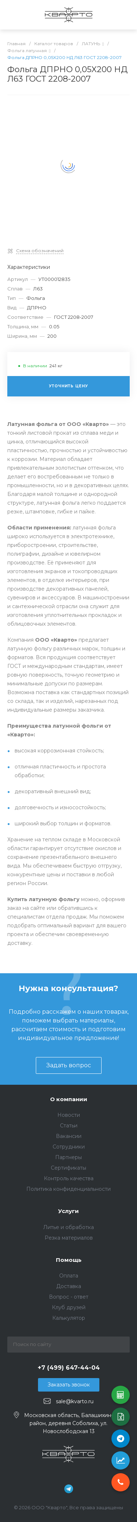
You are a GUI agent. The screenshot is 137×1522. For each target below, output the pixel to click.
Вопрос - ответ (68, 1297)
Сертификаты (68, 1168)
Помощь (68, 1259)
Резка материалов (69, 1238)
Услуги (68, 1211)
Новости (68, 1115)
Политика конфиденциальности (68, 1189)
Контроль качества (69, 1178)
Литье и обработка (68, 1227)
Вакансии (68, 1136)
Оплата (68, 1275)
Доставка (68, 1286)
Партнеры (68, 1157)
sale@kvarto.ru (75, 1401)
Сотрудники (69, 1146)
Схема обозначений (40, 250)
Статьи (68, 1125)
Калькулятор (68, 1318)
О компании (68, 1099)
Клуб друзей (68, 1307)
